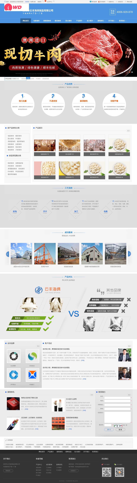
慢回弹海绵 (21, 141)
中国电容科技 (47, 447)
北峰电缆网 (119, 444)
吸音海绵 (58, 21)
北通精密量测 (49, 444)
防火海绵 (68, 21)
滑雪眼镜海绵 (12, 169)
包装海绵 (36, 21)
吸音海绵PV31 (94, 154)
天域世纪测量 (9, 444)
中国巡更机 (28, 447)
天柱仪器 (82, 447)
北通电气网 (74, 447)
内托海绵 (11, 166)
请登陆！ (27, 1)
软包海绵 (22, 169)
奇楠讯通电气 (109, 444)
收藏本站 (110, 1)
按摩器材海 (19, 163)
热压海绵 (19, 147)
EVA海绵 (11, 171)
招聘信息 (68, 452)
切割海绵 (11, 144)
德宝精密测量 (59, 444)
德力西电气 (19, 447)
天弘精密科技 (30, 444)
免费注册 (33, 1)
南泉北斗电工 (79, 444)
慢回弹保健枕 (12, 174)
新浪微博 (101, 1)
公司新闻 (58, 467)
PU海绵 (38, 78)
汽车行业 (48, 470)
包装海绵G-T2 (45, 154)
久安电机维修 (89, 444)
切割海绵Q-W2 (119, 154)
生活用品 (48, 472)
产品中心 (39, 464)
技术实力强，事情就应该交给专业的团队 (56, 349)
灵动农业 (32, 366)
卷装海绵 (11, 150)
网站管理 (75, 481)
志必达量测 (39, 444)
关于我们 (111, 21)
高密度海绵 (47, 21)
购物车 (41, 1)
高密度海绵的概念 (72, 417)
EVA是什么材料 (71, 399)
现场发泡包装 (68, 266)
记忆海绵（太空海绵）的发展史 (31, 417)
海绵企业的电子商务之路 (29, 398)
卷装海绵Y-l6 (44, 177)
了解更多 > (8, 470)
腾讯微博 (93, 1)
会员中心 (51, 1)
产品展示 (79, 21)
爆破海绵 (11, 147)
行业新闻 (58, 470)
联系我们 (122, 21)
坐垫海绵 (19, 166)
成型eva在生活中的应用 (21, 266)
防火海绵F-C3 (70, 154)
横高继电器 (69, 444)
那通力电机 (56, 447)
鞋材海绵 (11, 163)
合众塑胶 (13, 366)
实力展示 (90, 21)
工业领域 (48, 467)
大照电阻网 (65, 447)
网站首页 (26, 21)
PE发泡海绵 (19, 171)
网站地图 (128, 1)
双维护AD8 (45, 266)
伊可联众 (13, 384)
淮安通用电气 (99, 444)
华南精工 (32, 384)
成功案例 (49, 464)
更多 (128, 131)
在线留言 (119, 1)
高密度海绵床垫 (115, 266)
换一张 (125, 425)
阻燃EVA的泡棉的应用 (92, 266)
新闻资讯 (101, 21)
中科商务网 (69, 481)
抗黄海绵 (19, 144)
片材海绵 (19, 150)
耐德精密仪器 (20, 444)
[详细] (82, 360)
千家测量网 (37, 447)
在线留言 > (74, 470)
